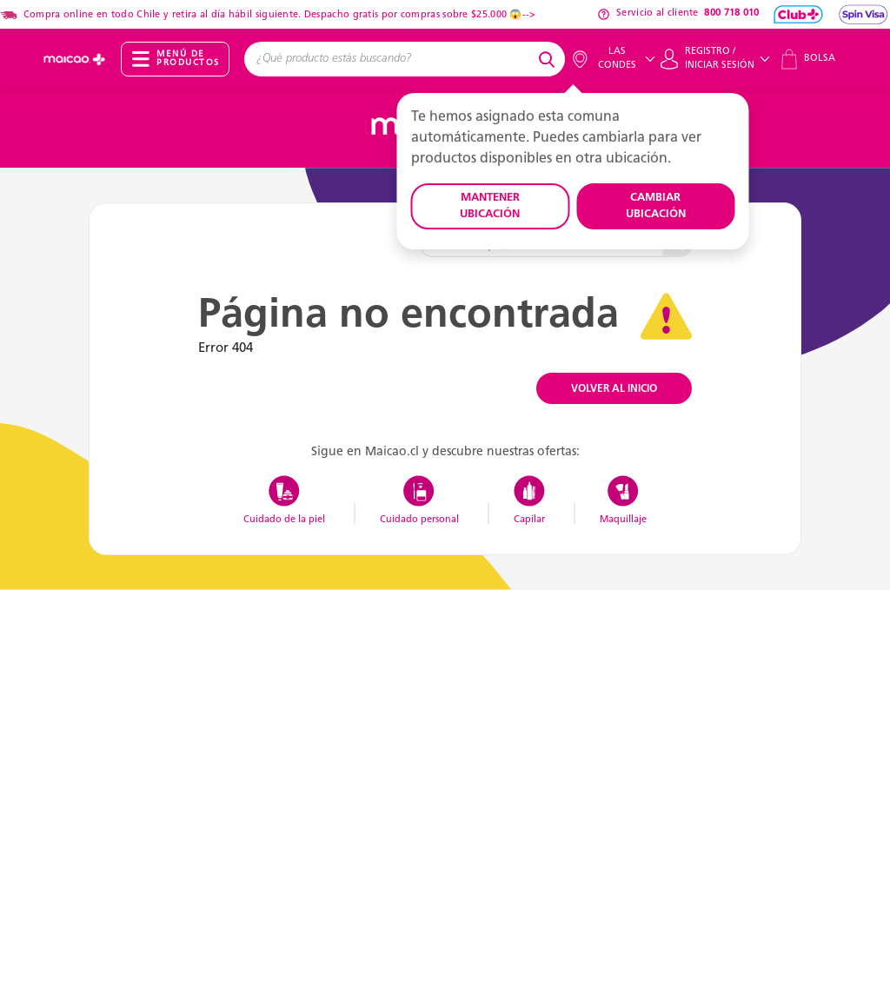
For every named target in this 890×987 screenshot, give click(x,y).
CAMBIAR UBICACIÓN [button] (656, 206)
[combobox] (389, 59)
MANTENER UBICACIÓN (490, 206)
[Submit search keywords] (549, 59)
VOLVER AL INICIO (614, 389)
